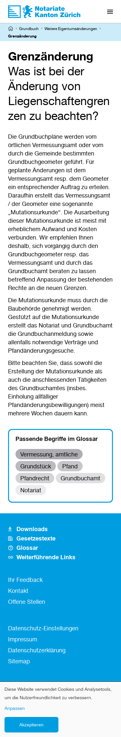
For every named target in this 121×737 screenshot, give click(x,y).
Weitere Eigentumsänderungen (71, 28)
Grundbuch (29, 28)
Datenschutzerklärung (37, 650)
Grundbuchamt (80, 478)
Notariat (30, 490)
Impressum (22, 639)
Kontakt (18, 590)
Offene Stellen (26, 601)
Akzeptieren (31, 724)
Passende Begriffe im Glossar (56, 438)
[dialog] (60, 709)
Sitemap (19, 661)
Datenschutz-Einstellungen (43, 628)
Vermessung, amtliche (49, 454)
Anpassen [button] (15, 708)
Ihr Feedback (25, 579)
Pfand (70, 466)
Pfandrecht (34, 478)
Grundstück (35, 466)
